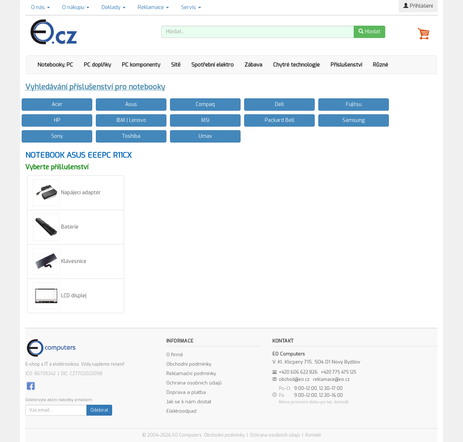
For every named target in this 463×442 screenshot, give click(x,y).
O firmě (174, 355)
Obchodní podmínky (188, 364)
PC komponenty (141, 64)
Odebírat (99, 410)
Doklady (114, 7)
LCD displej (59, 295)
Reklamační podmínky (191, 373)
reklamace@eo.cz (331, 379)
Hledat (369, 31)
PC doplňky (97, 64)
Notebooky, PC (55, 64)
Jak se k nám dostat (188, 402)
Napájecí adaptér (67, 192)
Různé (380, 64)
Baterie (55, 227)
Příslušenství (346, 64)
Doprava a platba (186, 392)
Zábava (253, 64)
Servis (191, 7)
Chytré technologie (296, 64)
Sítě (175, 64)
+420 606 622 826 (298, 372)
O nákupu (75, 7)
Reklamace (153, 7)
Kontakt (313, 435)
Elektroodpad (181, 411)
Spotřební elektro (212, 64)
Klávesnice (59, 261)
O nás (40, 7)
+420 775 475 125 (338, 372)
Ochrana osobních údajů (194, 383)
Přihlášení (418, 6)
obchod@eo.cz (294, 379)
